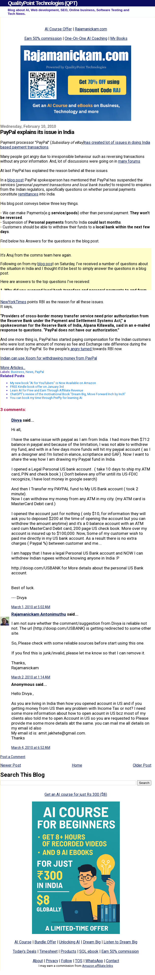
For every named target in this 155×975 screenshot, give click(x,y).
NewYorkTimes (13, 302)
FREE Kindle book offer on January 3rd (37, 387)
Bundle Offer (45, 942)
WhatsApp (94, 960)
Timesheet (48, 951)
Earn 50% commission (43, 38)
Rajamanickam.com (91, 29)
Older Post (142, 765)
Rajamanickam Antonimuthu (38, 614)
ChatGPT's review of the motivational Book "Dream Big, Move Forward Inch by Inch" (67, 394)
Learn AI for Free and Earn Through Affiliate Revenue (46, 390)
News (29, 372)
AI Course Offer (58, 29)
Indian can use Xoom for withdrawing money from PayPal (48, 358)
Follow (66, 960)
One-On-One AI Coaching (86, 38)
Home (77, 765)
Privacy (52, 960)
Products (68, 951)
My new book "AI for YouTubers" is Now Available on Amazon (53, 383)
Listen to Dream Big (120, 942)
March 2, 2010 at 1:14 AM (30, 677)
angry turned (81, 349)
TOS (78, 960)
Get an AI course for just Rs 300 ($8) (76, 794)
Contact (112, 960)
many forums (129, 161)
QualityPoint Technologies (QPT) (42, 3)
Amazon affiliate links (97, 966)
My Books (118, 38)
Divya (16, 420)
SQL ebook (88, 951)
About (38, 960)
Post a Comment (12, 757)
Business (17, 372)
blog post (15, 180)
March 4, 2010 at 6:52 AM (30, 748)
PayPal (39, 372)
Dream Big (92, 942)
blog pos (44, 263)
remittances (28, 194)
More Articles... (12, 367)
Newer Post (10, 765)
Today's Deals (24, 951)
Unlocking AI (69, 942)
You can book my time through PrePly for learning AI (46, 398)
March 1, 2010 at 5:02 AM (30, 607)
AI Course (23, 942)
